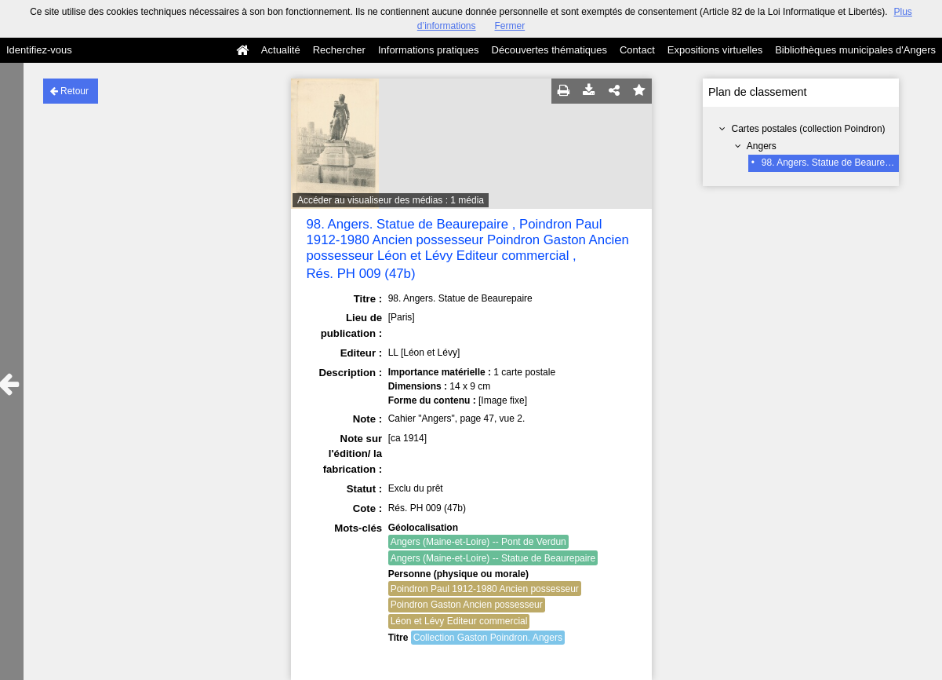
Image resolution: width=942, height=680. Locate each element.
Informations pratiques (428, 50)
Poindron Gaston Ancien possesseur (467, 604)
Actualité (280, 50)
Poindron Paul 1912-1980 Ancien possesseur (485, 588)
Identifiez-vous (39, 50)
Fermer (510, 25)
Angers (762, 146)
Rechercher (339, 50)
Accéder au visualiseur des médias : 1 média (390, 200)
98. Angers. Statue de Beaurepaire (834, 162)
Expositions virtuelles (714, 50)
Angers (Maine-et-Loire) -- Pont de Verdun (478, 541)
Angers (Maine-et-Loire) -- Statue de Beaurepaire (493, 558)
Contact (637, 50)
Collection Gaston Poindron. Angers (487, 637)
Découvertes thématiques (549, 50)
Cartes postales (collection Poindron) (809, 128)
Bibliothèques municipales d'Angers (855, 50)
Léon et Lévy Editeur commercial (459, 621)
